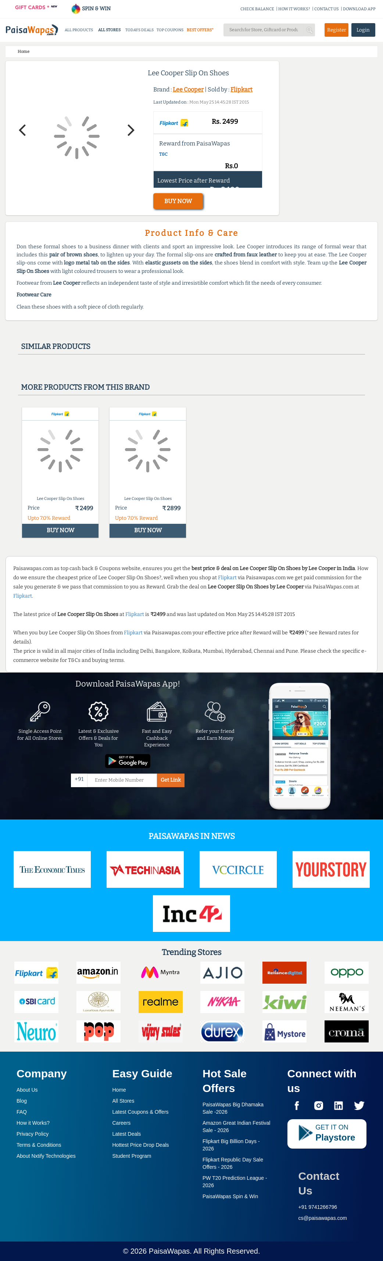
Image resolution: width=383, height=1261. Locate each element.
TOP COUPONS (170, 30)
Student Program (131, 1156)
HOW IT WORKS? (294, 9)
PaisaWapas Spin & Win (230, 1196)
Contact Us (319, 1183)
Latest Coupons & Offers (140, 1112)
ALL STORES (109, 30)
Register (336, 30)
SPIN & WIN (91, 9)
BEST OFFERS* (200, 30)
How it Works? (33, 1123)
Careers (121, 1123)
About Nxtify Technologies (46, 1156)
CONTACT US (326, 9)
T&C (163, 154)
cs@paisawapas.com (322, 1218)
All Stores (123, 1101)
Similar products (55, 346)
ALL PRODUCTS (79, 30)
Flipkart (241, 89)
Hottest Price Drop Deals (140, 1145)
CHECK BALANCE (257, 9)
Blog (22, 1101)
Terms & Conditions (39, 1145)
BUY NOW (178, 201)
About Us (27, 1090)
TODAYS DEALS (139, 30)
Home (119, 1090)
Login (363, 30)
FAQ (22, 1112)
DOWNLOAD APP (359, 9)
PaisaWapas (169, 1251)
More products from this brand (85, 387)
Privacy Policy (33, 1134)
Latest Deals (126, 1134)
